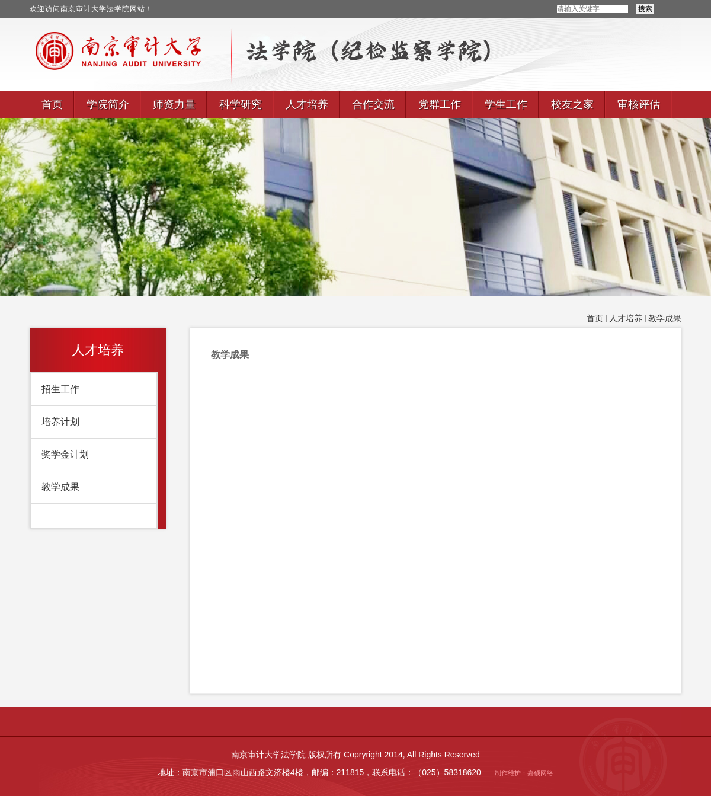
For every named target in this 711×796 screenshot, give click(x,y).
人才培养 (625, 318)
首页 (595, 318)
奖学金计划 (65, 454)
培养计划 (60, 422)
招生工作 (60, 389)
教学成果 (664, 318)
